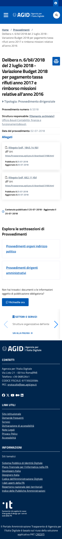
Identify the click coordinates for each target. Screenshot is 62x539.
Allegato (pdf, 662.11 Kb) (22, 177)
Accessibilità (9, 438)
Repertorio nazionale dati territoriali (22, 487)
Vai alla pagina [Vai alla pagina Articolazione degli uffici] (21, 333)
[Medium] (18, 395)
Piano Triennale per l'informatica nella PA (25, 467)
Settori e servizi (26, 317)
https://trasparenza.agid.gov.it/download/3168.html (29, 155)
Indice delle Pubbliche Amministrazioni (23, 491)
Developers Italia (11, 471)
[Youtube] (12, 395)
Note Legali (8, 430)
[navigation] (6, 15)
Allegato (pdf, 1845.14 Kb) (23, 148)
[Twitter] (7, 395)
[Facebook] (3, 395)
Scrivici (6, 422)
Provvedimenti (21, 30)
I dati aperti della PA (13, 483)
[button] (56, 324)
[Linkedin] (22, 395)
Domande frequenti (13, 418)
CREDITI (40, 534)
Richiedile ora (15, 302)
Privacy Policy (10, 434)
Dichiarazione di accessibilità (18, 426)
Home (5, 30)
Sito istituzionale (11, 414)
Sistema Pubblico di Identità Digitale (22, 463)
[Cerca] (56, 15)
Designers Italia (10, 475)
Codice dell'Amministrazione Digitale (22, 479)
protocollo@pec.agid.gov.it (22, 385)
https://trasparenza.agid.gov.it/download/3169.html (29, 185)
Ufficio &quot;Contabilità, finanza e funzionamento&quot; (28, 120)
